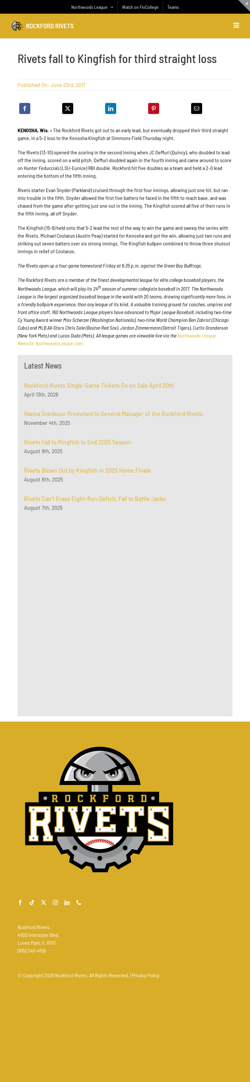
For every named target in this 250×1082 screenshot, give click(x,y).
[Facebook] (25, 109)
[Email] (196, 109)
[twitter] (43, 902)
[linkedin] (67, 902)
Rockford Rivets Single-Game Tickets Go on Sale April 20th (99, 387)
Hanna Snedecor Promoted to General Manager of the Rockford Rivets (113, 416)
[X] (68, 109)
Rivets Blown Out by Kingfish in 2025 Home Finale (87, 472)
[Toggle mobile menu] (236, 25)
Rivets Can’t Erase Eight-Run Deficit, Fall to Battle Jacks (95, 501)
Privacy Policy (146, 975)
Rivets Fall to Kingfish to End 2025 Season (77, 444)
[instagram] (55, 902)
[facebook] (20, 902)
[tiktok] (32, 902)
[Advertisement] (73, 583)
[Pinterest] (153, 109)
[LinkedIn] (111, 109)
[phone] (78, 902)
